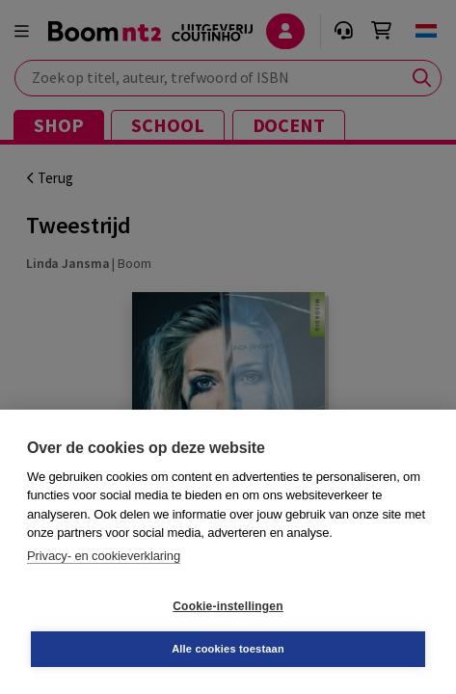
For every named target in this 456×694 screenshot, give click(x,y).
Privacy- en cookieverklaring (103, 555)
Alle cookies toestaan (228, 648)
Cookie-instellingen (227, 606)
